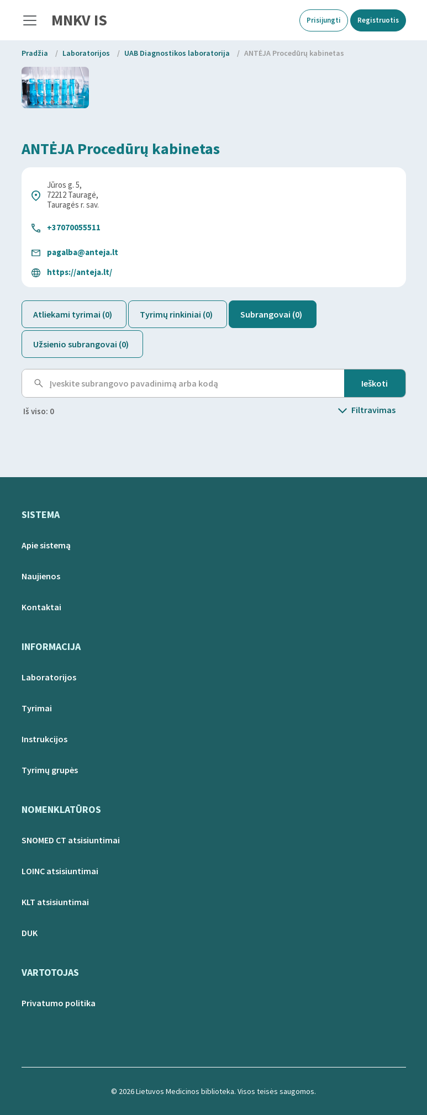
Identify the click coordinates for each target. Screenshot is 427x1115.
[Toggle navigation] (30, 20)
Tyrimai (37, 708)
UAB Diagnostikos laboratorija (177, 53)
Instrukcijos (44, 738)
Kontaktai (41, 606)
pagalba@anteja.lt (82, 252)
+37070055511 (74, 227)
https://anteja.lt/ (79, 272)
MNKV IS (79, 20)
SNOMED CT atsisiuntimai (71, 840)
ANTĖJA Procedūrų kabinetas (294, 53)
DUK (30, 932)
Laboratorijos (86, 53)
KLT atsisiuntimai (55, 901)
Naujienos (41, 576)
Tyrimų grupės (50, 769)
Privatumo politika (59, 1002)
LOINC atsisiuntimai (60, 870)
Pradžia (35, 53)
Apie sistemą (46, 545)
